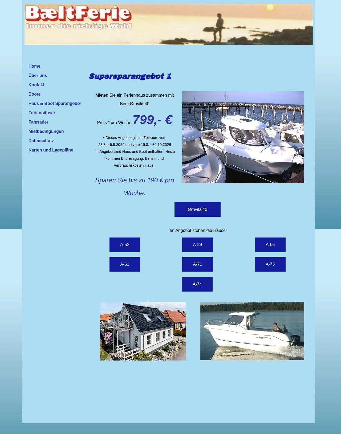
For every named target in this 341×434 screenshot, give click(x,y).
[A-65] (270, 245)
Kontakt (36, 85)
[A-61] (124, 264)
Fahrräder (38, 122)
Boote (34, 94)
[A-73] (270, 264)
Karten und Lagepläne (51, 150)
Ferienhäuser (42, 112)
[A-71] (197, 264)
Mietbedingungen (46, 131)
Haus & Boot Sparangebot (55, 103)
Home (34, 66)
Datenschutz (41, 140)
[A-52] (124, 245)
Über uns (38, 75)
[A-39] (197, 245)
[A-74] (197, 284)
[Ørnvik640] (197, 209)
